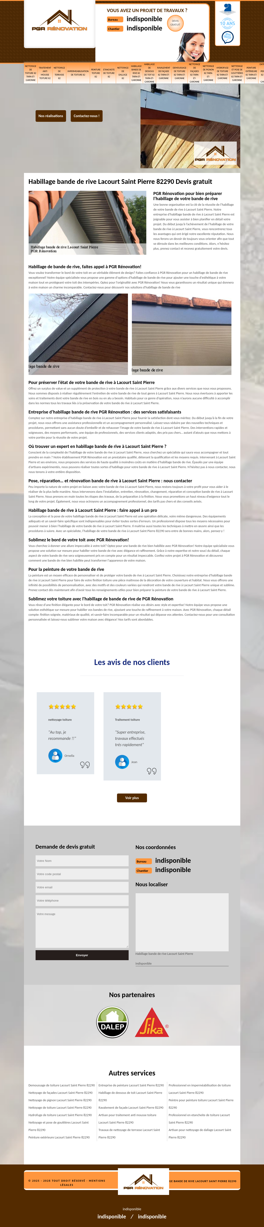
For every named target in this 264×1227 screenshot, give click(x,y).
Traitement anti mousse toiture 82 (45, 73)
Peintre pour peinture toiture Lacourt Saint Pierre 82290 (201, 1104)
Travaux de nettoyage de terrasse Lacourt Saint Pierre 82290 (129, 1133)
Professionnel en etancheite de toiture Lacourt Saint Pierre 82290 (199, 1118)
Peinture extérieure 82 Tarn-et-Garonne (251, 73)
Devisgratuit (175, 22)
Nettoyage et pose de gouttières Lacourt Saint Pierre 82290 (59, 1126)
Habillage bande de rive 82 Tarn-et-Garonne (136, 73)
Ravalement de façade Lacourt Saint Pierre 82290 (131, 1108)
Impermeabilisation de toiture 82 (77, 73)
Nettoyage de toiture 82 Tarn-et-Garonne (30, 73)
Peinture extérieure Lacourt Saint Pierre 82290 (59, 1137)
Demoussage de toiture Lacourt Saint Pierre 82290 (62, 1085)
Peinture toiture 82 (96, 73)
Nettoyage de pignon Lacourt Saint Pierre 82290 (60, 1100)
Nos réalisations (51, 116)
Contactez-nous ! (87, 116)
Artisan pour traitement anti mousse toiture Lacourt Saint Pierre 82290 (127, 1118)
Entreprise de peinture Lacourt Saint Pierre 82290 (131, 1085)
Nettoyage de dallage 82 (122, 73)
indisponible (144, 18)
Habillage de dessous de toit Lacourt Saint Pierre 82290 (130, 1096)
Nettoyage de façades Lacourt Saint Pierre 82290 (61, 1093)
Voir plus (132, 798)
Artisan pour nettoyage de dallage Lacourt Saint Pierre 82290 (200, 1133)
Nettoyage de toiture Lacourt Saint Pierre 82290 (60, 1108)
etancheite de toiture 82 (109, 73)
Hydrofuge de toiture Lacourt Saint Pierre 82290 (60, 1115)
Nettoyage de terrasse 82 (59, 73)
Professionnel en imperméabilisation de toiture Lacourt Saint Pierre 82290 (200, 1089)
